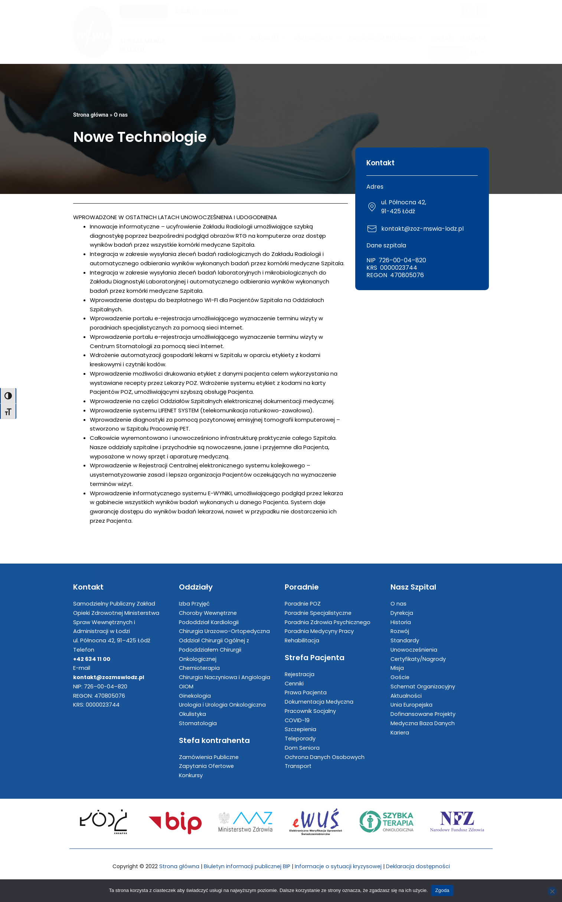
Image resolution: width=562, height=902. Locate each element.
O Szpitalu (222, 37)
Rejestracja (300, 674)
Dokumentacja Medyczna (320, 701)
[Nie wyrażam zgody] (552, 891)
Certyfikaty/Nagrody (419, 659)
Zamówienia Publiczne (385, 37)
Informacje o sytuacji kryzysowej (339, 866)
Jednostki (267, 37)
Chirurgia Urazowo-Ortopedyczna (225, 631)
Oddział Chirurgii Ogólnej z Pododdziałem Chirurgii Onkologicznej (215, 649)
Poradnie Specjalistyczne (319, 613)
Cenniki (294, 683)
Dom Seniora (302, 748)
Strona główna (91, 114)
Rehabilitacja (302, 640)
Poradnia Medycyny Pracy (320, 631)
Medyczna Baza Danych (423, 723)
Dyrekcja (402, 613)
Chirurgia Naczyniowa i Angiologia (225, 677)
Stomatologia (198, 723)
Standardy (405, 640)
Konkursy (191, 775)
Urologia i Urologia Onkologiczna (223, 705)
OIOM (186, 686)
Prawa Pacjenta (306, 693)
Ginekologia (195, 696)
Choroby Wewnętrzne (209, 613)
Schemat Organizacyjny (423, 686)
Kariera (474, 38)
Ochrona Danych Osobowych (325, 757)
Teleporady (300, 738)
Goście (400, 677)
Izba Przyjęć (195, 603)
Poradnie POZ (303, 603)
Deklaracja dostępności (420, 866)
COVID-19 (297, 720)
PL (478, 52)
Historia (401, 622)
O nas (122, 114)
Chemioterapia (200, 668)
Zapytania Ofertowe (207, 766)
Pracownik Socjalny (310, 711)
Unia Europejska (412, 705)
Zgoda (442, 890)
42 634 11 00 (220, 11)
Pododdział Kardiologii (209, 622)
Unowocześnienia (415, 649)
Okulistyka (192, 714)
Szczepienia (301, 729)
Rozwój (400, 631)
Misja (397, 668)
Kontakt (443, 38)
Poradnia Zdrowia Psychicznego (328, 622)
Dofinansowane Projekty (424, 714)
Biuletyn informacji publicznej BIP (246, 866)
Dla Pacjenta (317, 37)
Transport (298, 766)
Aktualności (406, 696)
